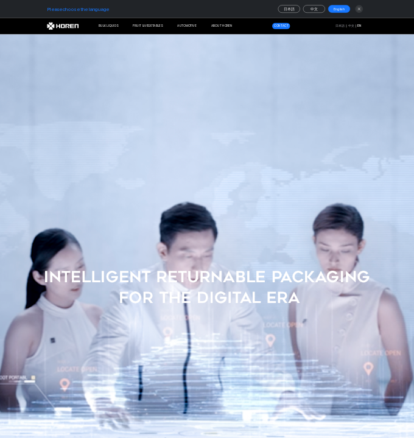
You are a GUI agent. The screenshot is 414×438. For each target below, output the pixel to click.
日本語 (289, 9)
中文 (314, 9)
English (339, 9)
